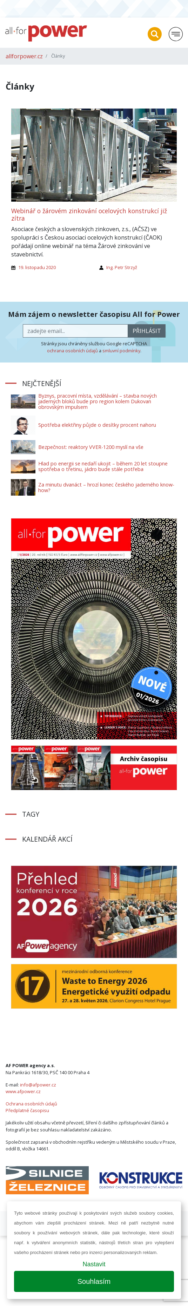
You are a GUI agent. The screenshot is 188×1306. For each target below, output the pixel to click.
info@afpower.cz (38, 1085)
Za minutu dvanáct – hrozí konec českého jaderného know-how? (106, 487)
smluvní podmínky (121, 350)
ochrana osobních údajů (72, 350)
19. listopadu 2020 (37, 267)
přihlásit (147, 331)
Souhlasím (94, 1281)
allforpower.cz (24, 56)
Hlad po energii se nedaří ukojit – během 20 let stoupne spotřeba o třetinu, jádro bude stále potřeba (103, 466)
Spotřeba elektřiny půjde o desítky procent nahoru (97, 425)
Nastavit (93, 1264)
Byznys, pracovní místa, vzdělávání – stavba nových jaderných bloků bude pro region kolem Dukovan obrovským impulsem (97, 401)
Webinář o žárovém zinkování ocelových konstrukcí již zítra (89, 214)
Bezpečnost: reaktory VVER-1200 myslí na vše (90, 447)
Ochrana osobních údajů (31, 1104)
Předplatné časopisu (27, 1110)
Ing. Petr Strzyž (121, 267)
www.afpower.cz (23, 1091)
